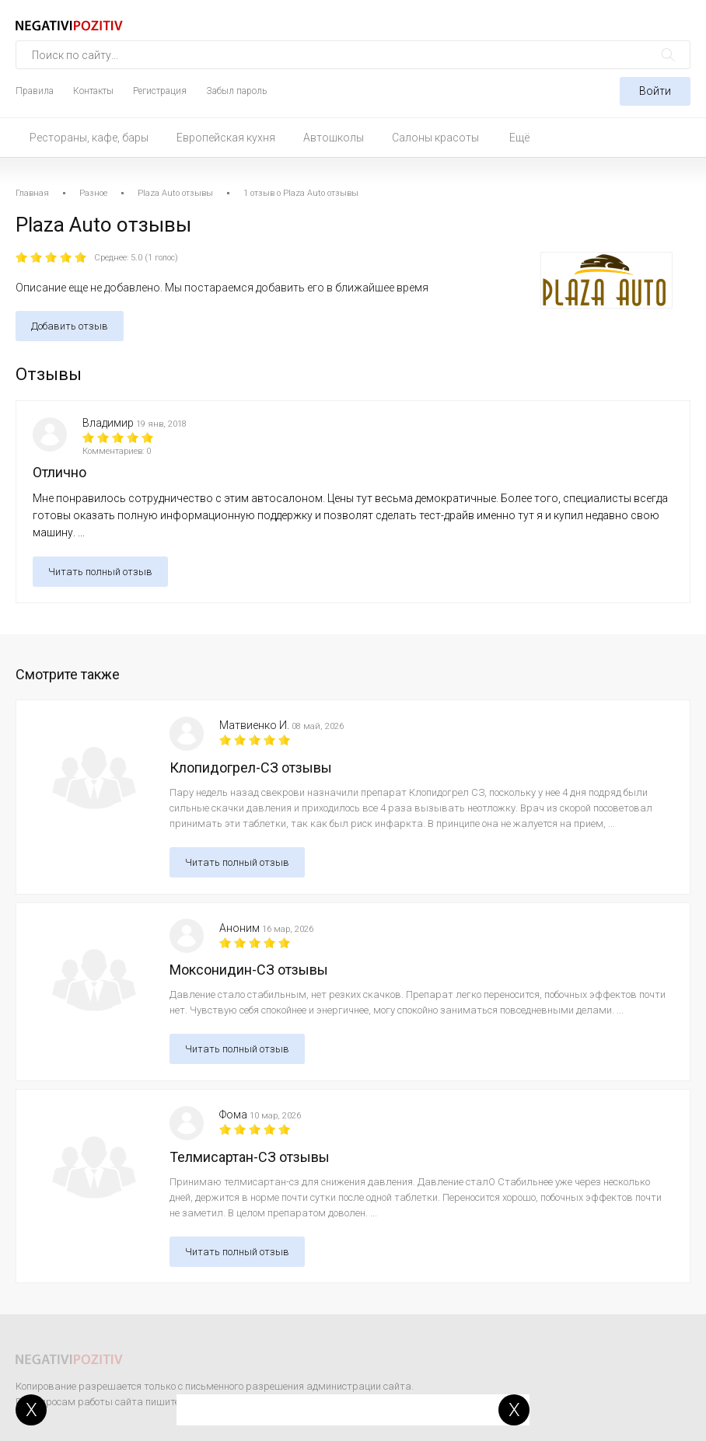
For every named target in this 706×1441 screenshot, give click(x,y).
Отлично (59, 472)
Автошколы (333, 137)
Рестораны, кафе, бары (89, 137)
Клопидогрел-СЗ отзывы (251, 767)
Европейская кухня (225, 137)
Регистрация (160, 90)
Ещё (519, 137)
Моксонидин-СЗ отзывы (249, 969)
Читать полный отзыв (100, 571)
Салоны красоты (435, 137)
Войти (655, 91)
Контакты (93, 90)
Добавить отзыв (69, 326)
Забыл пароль (236, 90)
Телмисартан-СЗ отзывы (250, 1157)
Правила (35, 90)
